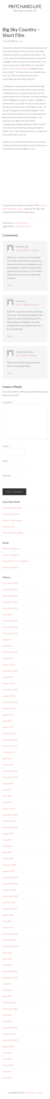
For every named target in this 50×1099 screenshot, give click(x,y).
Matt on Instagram (11, 548)
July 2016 (7, 639)
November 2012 (10, 702)
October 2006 (9, 940)
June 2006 (7, 952)
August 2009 (8, 833)
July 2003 (7, 1052)
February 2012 (9, 733)
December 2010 (10, 771)
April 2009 (7, 852)
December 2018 (10, 627)
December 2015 (10, 652)
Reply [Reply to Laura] (9, 336)
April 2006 (7, 965)
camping (18, 226)
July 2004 (7, 1015)
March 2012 (8, 727)
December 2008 (10, 877)
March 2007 (8, 927)
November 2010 (10, 777)
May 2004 (7, 1021)
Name (6, 446)
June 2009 (7, 840)
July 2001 (7, 1071)
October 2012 (9, 708)
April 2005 (7, 996)
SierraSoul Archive (11, 514)
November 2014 (10, 670)
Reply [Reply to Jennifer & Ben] (9, 373)
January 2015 (9, 664)
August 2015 (8, 658)
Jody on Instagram (11, 554)
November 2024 (10, 589)
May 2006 (7, 958)
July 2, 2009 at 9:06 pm (26, 355)
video (25, 222)
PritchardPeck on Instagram (15, 561)
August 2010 (8, 783)
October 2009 (9, 821)
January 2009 (9, 871)
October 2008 (9, 890)
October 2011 (9, 752)
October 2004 (9, 1002)
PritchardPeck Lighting (13, 533)
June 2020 (7, 614)
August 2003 (8, 1046)
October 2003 (9, 1034)
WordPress (30, 1092)
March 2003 (8, 1065)
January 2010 (9, 808)
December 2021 (10, 608)
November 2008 (10, 883)
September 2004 (10, 1009)
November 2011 (10, 746)
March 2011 (8, 764)
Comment (8, 402)
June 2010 (7, 796)
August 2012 (8, 714)
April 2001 (7, 1077)
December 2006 (10, 933)
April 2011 (7, 758)
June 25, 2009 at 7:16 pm (27, 250)
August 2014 (8, 677)
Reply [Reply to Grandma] (9, 285)
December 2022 (10, 602)
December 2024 (10, 583)
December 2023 (10, 595)
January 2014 (9, 683)
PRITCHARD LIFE (25, 6)
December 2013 (10, 689)
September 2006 (10, 946)
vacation (18, 222)
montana (27, 226)
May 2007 (7, 921)
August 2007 (8, 915)
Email (6, 460)
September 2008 (10, 896)
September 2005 (10, 977)
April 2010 (7, 802)
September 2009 (10, 827)
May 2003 (7, 1059)
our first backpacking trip (18, 68)
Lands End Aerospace (12, 520)
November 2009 (10, 814)
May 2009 (7, 846)
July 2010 (7, 789)
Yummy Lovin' (9, 526)
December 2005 (10, 971)
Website (6, 475)
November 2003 (10, 1027)
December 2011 (10, 739)
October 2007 (9, 902)
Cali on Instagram (10, 567)
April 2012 (7, 721)
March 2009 (8, 858)
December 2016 (10, 633)
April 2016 (7, 645)
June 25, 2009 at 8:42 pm (27, 304)
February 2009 (9, 865)
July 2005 (7, 983)
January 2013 (9, 696)
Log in (39, 1092)
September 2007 (10, 908)
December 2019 (10, 620)
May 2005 (7, 990)
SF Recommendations (13, 507)
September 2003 (10, 1040)
